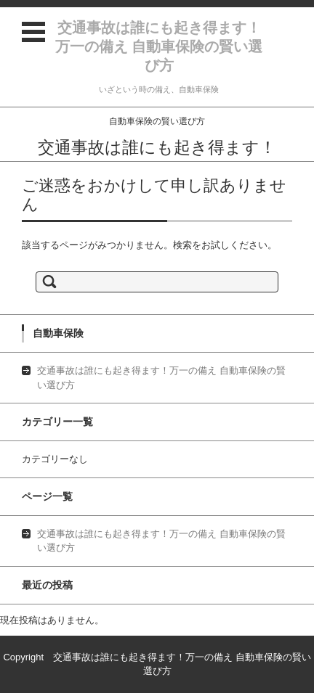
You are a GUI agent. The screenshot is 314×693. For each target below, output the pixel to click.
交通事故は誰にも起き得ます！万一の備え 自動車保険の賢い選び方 (159, 46)
